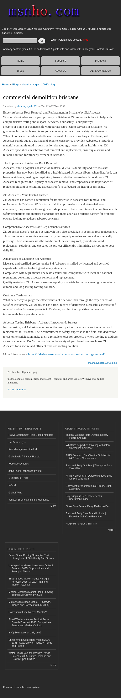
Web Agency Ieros (19, 463)
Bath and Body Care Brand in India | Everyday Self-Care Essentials (86, 515)
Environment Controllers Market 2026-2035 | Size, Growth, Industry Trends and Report (30, 642)
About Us (60, 70)
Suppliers (60, 60)
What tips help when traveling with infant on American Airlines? (88, 447)
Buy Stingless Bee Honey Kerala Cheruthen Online (84, 498)
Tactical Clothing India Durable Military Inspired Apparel (87, 436)
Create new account (70, 39)
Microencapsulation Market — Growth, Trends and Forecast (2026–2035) (30, 603)
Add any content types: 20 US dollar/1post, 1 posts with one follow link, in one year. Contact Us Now (58, 49)
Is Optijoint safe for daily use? (25, 632)
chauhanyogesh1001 (27, 106)
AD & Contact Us (100, 70)
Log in (54, 39)
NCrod (12, 485)
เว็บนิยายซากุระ (17, 442)
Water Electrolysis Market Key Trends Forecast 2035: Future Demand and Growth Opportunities (30, 656)
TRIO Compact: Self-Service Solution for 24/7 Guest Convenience (88, 457)
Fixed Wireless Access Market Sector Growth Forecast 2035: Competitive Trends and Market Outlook (30, 622)
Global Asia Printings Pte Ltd (24, 456)
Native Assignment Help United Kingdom (31, 434)
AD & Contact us (16, 389)
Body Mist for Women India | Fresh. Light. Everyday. (89, 487)
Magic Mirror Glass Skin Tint (81, 523)
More (53, 505)
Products (100, 60)
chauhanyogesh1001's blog (38, 84)
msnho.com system (28, 687)
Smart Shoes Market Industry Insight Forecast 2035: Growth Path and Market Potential (29, 581)
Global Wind (15, 492)
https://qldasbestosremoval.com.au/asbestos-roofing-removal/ (66, 354)
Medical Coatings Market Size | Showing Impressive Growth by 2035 (31, 593)
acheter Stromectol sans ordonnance (29, 499)
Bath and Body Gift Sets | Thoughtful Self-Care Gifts (89, 467)
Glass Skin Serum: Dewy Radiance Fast (88, 506)
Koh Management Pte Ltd (23, 449)
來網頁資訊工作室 (18, 478)
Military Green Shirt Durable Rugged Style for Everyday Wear (89, 477)
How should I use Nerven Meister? (28, 612)
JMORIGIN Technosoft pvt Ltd (25, 470)
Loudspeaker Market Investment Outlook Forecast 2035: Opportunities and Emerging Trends (31, 568)
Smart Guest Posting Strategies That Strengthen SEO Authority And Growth (31, 557)
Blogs (20, 70)
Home (20, 60)
